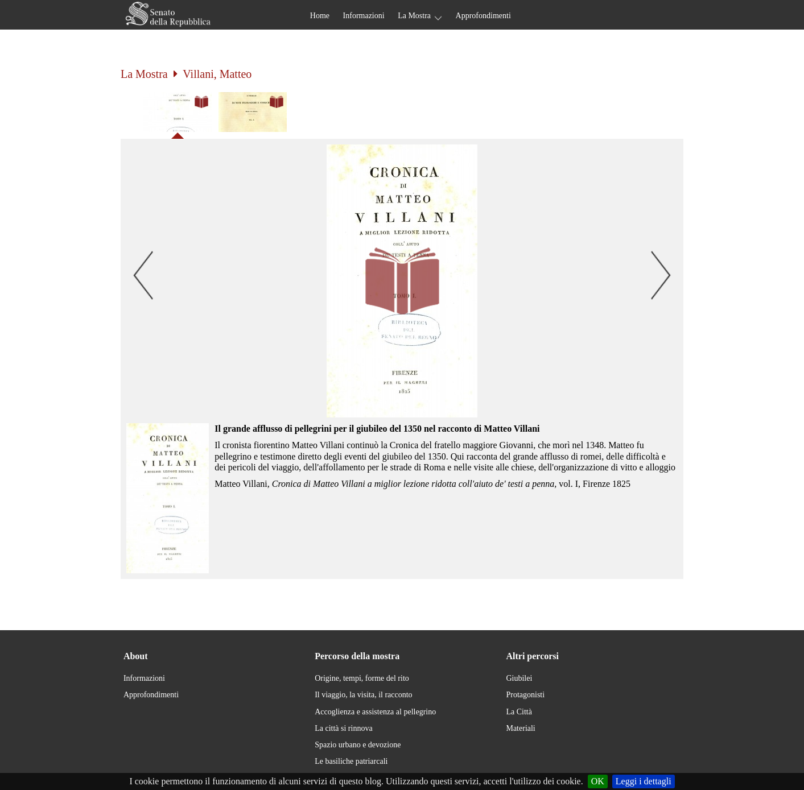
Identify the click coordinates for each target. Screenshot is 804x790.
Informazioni (364, 15)
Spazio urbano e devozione (358, 745)
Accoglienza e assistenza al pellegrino (375, 712)
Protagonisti (525, 694)
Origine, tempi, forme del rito (362, 678)
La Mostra (414, 15)
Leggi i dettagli (643, 781)
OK (597, 781)
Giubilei (519, 678)
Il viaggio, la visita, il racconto (363, 694)
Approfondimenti (483, 15)
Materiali (520, 728)
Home (319, 15)
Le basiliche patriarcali (351, 761)
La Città (519, 712)
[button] (402, 280)
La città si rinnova (343, 728)
